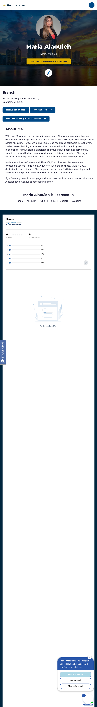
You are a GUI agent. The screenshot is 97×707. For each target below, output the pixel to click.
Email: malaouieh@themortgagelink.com (26, 119)
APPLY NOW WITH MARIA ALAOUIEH (48, 61)
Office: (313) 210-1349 (42, 110)
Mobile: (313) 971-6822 (15, 110)
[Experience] (48, 73)
